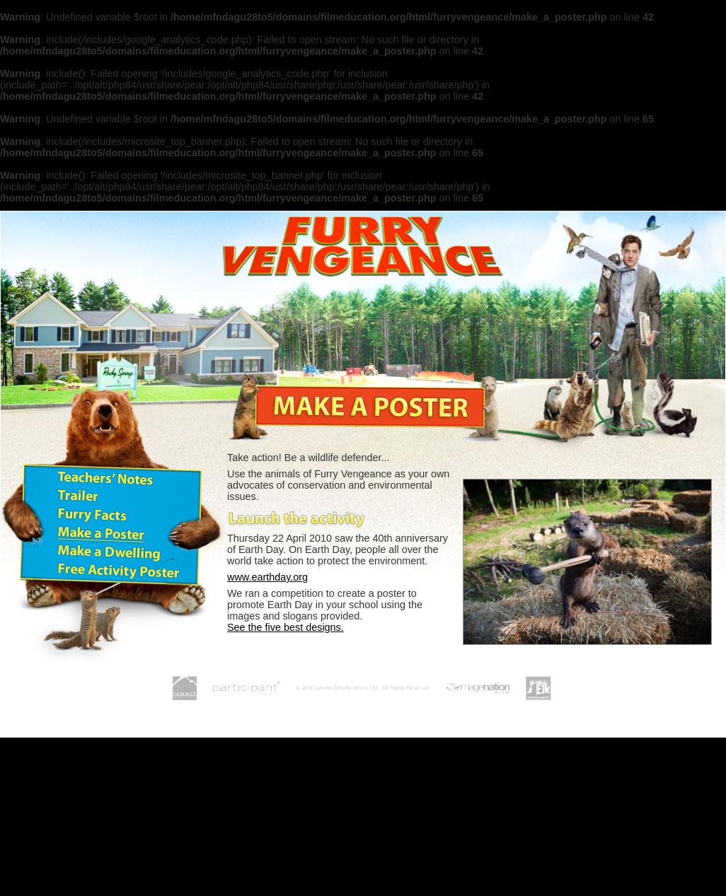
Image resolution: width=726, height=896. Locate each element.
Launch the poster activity (298, 518)
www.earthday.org (267, 577)
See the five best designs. (285, 627)
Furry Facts (93, 515)
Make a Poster (103, 534)
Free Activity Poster (121, 571)
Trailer (77, 497)
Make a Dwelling (111, 552)
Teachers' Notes (108, 479)
